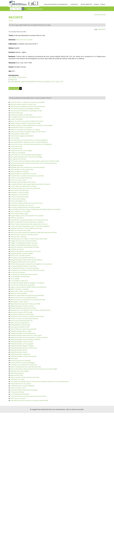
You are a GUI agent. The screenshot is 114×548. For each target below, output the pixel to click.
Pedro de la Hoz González (28, 41)
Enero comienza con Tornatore (20, 212)
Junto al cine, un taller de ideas (20, 256)
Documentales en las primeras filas (21, 170)
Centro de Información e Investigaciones (55, 4)
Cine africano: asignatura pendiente (22, 137)
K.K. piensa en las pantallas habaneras (22, 259)
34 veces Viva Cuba (16, 114)
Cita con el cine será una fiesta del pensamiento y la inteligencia (31, 145)
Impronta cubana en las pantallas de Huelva (24, 248)
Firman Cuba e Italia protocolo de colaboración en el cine (28, 225)
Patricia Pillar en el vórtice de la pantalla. (23, 330)
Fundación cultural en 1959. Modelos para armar (26, 229)
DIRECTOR (17, 80)
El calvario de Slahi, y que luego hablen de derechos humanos (30, 185)
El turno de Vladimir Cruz (18, 202)
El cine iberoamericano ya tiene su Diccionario (25, 189)
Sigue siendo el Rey (16, 376)
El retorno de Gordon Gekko (19, 198)
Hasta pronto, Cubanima (18, 238)
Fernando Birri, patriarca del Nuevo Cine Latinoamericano (29, 221)
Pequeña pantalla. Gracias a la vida (21, 343)
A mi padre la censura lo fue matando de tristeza (26, 118)
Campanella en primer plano (19, 135)
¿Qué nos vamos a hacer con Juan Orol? (23, 105)
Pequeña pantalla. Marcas (18, 351)
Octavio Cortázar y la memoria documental (24, 319)
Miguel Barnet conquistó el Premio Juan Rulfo (25, 305)
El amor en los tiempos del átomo (21, 179)
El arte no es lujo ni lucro (18, 181)
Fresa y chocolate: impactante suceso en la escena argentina (30, 227)
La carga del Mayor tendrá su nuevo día (23, 267)
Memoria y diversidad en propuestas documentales (27, 296)
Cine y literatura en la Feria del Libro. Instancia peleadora (29, 141)
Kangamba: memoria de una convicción (23, 263)
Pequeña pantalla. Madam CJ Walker (22, 347)
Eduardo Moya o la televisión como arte (23, 175)
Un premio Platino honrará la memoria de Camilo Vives (28, 397)
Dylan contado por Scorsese (19, 172)
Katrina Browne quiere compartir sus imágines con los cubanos (31, 265)
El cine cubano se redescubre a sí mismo (23, 187)
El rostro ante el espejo (18, 200)
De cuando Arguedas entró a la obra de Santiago (26, 158)
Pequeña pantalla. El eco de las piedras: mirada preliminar (29, 338)
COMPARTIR (100, 30)
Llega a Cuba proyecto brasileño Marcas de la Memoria (28, 288)
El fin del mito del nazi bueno (19, 191)
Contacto (96, 4)
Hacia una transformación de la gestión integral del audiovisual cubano (33, 233)
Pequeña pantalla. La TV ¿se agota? (21, 345)
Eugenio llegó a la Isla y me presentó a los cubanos (27, 217)
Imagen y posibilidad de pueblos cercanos (24, 244)
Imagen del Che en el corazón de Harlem (23, 242)
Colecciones (74, 4)
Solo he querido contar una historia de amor (24, 378)
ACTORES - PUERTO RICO (22, 78)
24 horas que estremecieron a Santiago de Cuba (26, 112)
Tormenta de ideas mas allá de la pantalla (23, 391)
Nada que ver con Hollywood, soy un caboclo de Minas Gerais (30, 311)
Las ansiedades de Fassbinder (20, 277)
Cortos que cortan (16, 147)
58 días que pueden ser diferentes (21, 116)
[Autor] (12, 8)
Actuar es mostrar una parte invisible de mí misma (26, 122)
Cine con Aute (14, 139)
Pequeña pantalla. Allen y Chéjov (20, 332)
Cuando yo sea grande (17, 154)
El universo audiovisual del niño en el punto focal (26, 204)
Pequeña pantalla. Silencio (18, 353)
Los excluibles (14, 280)
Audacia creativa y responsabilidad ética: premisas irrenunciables (31, 126)
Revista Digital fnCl (86, 4)
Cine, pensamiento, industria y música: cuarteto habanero (29, 143)
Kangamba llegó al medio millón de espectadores (26, 261)
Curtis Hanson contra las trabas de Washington (25, 156)
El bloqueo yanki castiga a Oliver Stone (23, 183)
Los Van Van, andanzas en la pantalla (22, 286)
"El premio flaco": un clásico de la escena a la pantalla (27, 103)
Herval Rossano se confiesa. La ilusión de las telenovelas (28, 240)
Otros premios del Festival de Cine (21, 322)
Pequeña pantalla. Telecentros (20, 355)
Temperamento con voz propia (20, 385)
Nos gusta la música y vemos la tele (21, 315)
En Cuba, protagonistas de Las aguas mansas (25, 208)
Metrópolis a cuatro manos (19, 303)
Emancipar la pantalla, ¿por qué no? (22, 206)
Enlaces (103, 4)
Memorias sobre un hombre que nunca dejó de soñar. (28, 301)
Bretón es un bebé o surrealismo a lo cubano (25, 130)
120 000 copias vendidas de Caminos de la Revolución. (27, 107)
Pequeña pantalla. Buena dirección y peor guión (26, 336)
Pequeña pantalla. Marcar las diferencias (23, 349)
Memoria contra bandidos (18, 294)
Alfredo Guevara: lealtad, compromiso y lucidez (25, 124)
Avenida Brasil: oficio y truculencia (21, 128)
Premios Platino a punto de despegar (22, 364)
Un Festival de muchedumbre (19, 395)
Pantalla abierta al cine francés (20, 326)
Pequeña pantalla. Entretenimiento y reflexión (25, 340)
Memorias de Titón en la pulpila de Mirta (23, 298)
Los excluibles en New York (19, 282)
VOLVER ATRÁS (100, 16)
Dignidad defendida (16, 166)
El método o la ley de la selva (19, 193)
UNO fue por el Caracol (18, 399)
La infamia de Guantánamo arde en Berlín (24, 275)
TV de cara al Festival (17, 393)
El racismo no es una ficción (19, 196)
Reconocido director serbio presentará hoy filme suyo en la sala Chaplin (33, 370)
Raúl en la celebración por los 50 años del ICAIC (25, 368)
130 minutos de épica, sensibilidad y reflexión (25, 109)
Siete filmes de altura (17, 374)
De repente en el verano (18, 160)
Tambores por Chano (17, 380)
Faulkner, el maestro (17, 219)
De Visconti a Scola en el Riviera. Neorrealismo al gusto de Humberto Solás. (34, 162)
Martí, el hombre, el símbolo (19, 290)
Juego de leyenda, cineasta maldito (21, 254)
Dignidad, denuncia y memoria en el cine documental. (27, 168)
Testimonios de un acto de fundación (22, 387)
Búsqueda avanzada (35, 9)
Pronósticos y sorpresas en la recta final (23, 366)
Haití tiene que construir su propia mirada (24, 235)
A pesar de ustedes (16, 120)
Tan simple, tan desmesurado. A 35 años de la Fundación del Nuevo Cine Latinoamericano (39, 382)
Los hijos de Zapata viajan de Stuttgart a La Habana (27, 284)
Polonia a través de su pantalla (20, 361)
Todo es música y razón (18, 389)
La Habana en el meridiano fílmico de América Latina (27, 271)
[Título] (16, 8)
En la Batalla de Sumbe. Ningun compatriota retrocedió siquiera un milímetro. (35, 210)
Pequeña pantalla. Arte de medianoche (22, 334)
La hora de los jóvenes (17, 273)
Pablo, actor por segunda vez (19, 324)
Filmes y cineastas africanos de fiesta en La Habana (27, 223)
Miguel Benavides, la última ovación (22, 307)
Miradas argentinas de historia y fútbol (23, 309)
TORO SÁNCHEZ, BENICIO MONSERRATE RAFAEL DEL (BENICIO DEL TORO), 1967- (41, 83)
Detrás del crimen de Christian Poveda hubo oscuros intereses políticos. (33, 164)
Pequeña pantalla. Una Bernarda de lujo (23, 357)
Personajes (14, 359)
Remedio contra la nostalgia (19, 372)
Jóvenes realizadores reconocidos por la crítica (25, 252)
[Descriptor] (20, 8)
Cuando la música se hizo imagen (21, 151)
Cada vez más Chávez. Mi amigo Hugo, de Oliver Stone (28, 133)
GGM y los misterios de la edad (20, 231)
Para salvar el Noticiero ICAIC (19, 328)
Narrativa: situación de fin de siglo (21, 313)
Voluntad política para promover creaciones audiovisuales (29, 401)
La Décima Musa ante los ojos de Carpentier (24, 269)
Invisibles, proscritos (17, 250)
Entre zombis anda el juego (19, 214)
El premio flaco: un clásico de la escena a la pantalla (27, 177)
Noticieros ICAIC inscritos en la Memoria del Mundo (27, 317)
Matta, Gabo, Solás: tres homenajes (21, 292)
